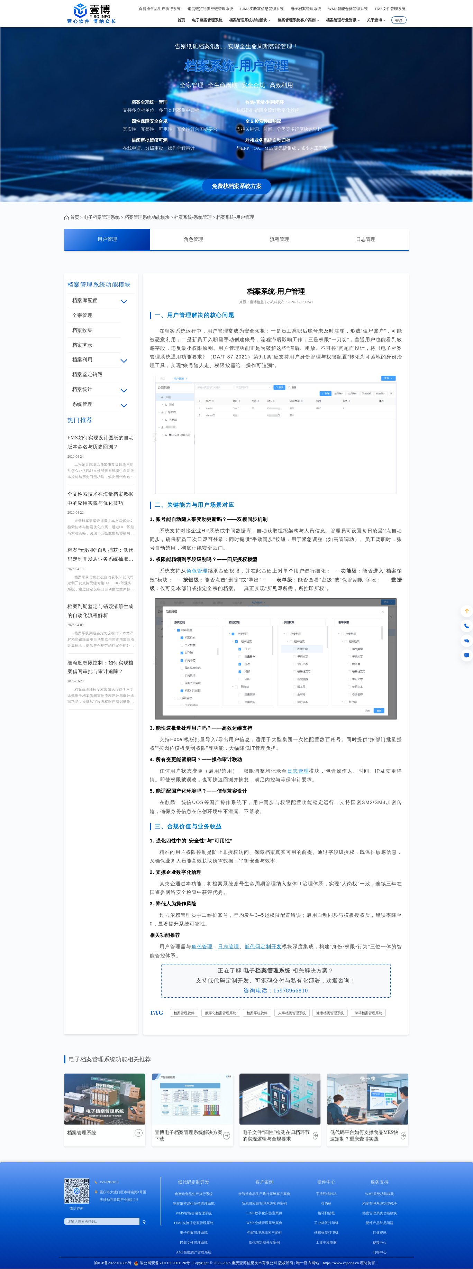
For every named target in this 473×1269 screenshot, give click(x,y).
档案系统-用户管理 (235, 217)
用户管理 (107, 239)
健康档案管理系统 (330, 1013)
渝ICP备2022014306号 (112, 1263)
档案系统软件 (257, 1013)
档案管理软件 (184, 1013)
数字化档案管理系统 (220, 1013)
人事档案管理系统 (292, 1013)
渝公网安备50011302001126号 (162, 1263)
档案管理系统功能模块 (147, 217)
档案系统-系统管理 (192, 217)
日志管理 (365, 239)
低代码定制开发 (263, 946)
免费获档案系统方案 (237, 186)
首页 (74, 217)
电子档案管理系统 (102, 217)
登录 (399, 20)
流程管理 (279, 239)
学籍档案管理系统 (368, 1013)
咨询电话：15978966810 (276, 990)
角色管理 (193, 239)
